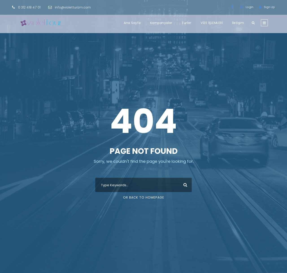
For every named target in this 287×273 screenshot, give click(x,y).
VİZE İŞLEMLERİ (212, 23)
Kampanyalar (161, 23)
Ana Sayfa (132, 23)
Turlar (186, 23)
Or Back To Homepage (143, 197)
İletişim (238, 23)
